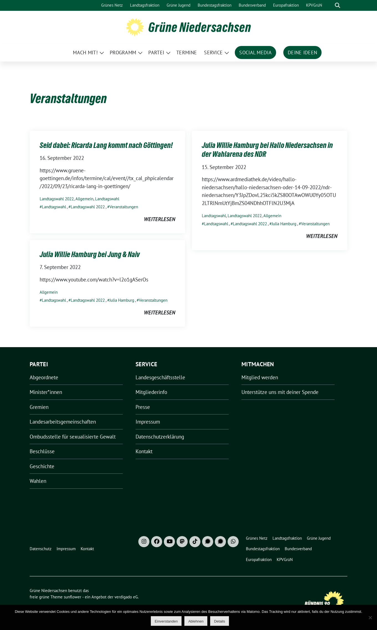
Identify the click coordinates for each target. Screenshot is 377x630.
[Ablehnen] (370, 617)
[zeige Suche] (337, 5)
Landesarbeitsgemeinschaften (63, 421)
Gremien (39, 407)
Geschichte (42, 466)
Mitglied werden (259, 377)
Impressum (148, 421)
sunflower (72, 597)
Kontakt (144, 451)
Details (219, 621)
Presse (143, 407)
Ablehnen (195, 621)
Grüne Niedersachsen (199, 27)
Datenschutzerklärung (160, 436)
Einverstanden (166, 621)
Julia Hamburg (284, 223)
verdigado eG (126, 597)
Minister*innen (46, 392)
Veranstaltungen (123, 206)
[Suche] (329, 5)
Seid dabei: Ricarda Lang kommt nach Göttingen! (106, 145)
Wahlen (38, 481)
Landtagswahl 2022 (57, 198)
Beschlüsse (42, 451)
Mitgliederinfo (151, 392)
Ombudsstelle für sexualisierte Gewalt (73, 436)
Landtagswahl (107, 198)
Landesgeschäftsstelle (160, 377)
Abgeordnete (44, 377)
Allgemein (84, 198)
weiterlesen (159, 219)
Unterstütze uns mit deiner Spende (280, 392)
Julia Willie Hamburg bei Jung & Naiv (90, 254)
